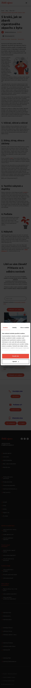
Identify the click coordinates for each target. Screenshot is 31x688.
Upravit (15, 361)
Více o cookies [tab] (24, 327)
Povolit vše (15, 356)
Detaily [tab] (14, 327)
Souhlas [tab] (5, 327)
